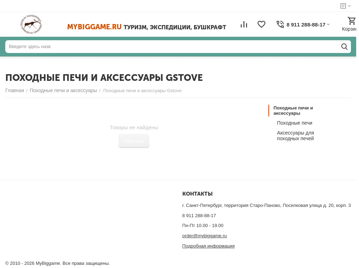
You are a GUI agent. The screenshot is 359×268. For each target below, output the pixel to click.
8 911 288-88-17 (199, 215)
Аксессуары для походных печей (295, 135)
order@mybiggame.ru (204, 235)
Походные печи (294, 123)
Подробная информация (208, 246)
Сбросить (134, 141)
